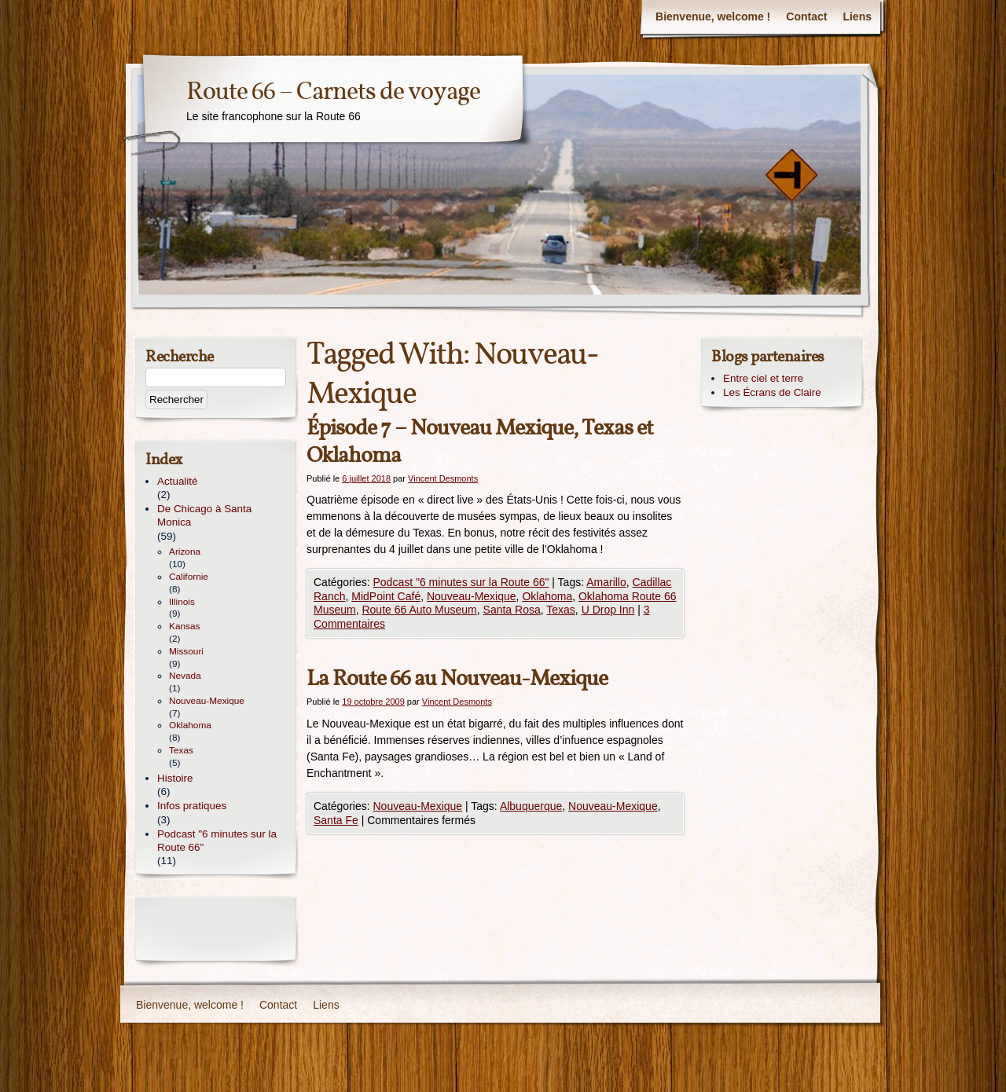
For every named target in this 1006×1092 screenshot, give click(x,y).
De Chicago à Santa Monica (204, 515)
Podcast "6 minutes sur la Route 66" (461, 582)
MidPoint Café (385, 596)
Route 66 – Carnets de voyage (333, 92)
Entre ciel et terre (763, 378)
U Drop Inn (608, 609)
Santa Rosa (512, 609)
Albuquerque (531, 806)
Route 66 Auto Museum (419, 609)
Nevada (185, 675)
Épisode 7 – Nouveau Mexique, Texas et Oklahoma (480, 442)
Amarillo (606, 582)
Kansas (184, 626)
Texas (560, 609)
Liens (857, 16)
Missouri (186, 651)
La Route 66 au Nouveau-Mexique (457, 679)
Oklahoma (547, 596)
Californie (188, 576)
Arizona (184, 551)
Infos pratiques (191, 806)
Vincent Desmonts (443, 478)
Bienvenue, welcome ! (712, 16)
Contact (806, 16)
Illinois (182, 601)
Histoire (175, 778)
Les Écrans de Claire (772, 392)
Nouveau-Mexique (471, 596)
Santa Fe (336, 820)
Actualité (177, 481)
